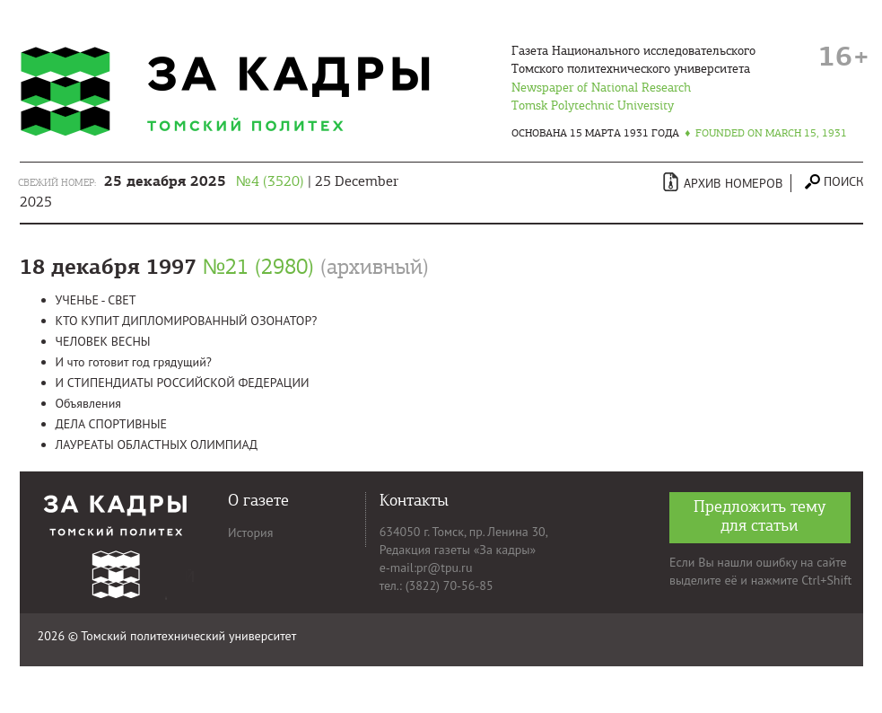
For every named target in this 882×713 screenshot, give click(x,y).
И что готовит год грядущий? (134, 362)
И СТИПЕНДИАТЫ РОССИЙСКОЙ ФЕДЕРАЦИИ (183, 382)
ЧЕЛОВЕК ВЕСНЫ (103, 341)
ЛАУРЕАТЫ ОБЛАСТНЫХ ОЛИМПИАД (157, 444)
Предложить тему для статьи (760, 516)
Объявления (88, 403)
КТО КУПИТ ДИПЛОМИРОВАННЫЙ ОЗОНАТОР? (187, 320)
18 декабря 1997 (225, 266)
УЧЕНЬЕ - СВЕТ (96, 300)
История (250, 532)
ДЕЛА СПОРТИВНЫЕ (112, 424)
